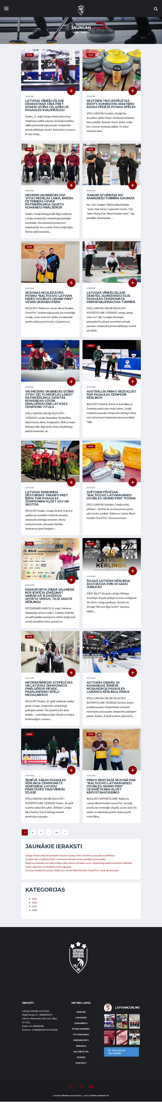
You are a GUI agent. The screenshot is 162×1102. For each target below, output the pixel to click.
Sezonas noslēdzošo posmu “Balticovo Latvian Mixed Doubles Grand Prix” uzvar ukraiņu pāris (49, 297)
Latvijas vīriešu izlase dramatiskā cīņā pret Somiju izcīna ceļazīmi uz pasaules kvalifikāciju (47, 105)
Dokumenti (81, 1023)
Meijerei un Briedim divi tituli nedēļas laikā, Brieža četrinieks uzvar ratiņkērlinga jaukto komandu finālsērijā (49, 201)
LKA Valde (81, 1018)
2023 (34, 899)
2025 (34, 906)
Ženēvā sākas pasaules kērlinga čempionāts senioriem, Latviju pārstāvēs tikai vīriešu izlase (45, 786)
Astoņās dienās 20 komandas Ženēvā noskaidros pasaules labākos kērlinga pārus (108, 687)
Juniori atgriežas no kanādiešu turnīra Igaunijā (110, 196)
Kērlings (81, 1046)
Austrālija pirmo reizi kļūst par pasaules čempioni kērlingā (112, 395)
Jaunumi (81, 1012)
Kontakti (81, 1063)
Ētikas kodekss (81, 1029)
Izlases (81, 1057)
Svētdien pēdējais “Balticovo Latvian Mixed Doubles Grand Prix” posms (111, 495)
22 (56, 833)
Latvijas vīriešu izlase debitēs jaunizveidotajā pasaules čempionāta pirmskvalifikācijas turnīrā (111, 297)
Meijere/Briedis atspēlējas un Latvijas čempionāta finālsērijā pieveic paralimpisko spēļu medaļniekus (48, 689)
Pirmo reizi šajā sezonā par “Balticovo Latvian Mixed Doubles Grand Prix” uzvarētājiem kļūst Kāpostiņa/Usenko (111, 786)
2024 (34, 903)
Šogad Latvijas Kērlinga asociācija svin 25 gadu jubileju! (108, 584)
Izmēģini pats (81, 1040)
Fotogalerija (81, 1035)
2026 (34, 910)
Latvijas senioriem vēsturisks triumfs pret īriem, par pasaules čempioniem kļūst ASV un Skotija (47, 498)
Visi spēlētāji (81, 1052)
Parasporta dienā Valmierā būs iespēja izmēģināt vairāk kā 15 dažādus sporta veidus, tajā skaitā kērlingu (49, 596)
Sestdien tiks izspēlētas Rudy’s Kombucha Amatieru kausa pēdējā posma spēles (111, 104)
